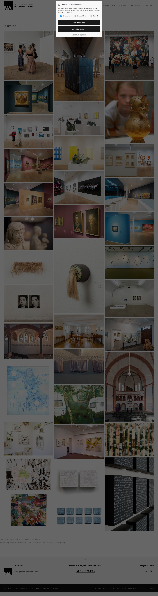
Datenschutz (75, 35)
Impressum (83, 35)
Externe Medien (80, 16)
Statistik (94, 16)
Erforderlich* (65, 16)
